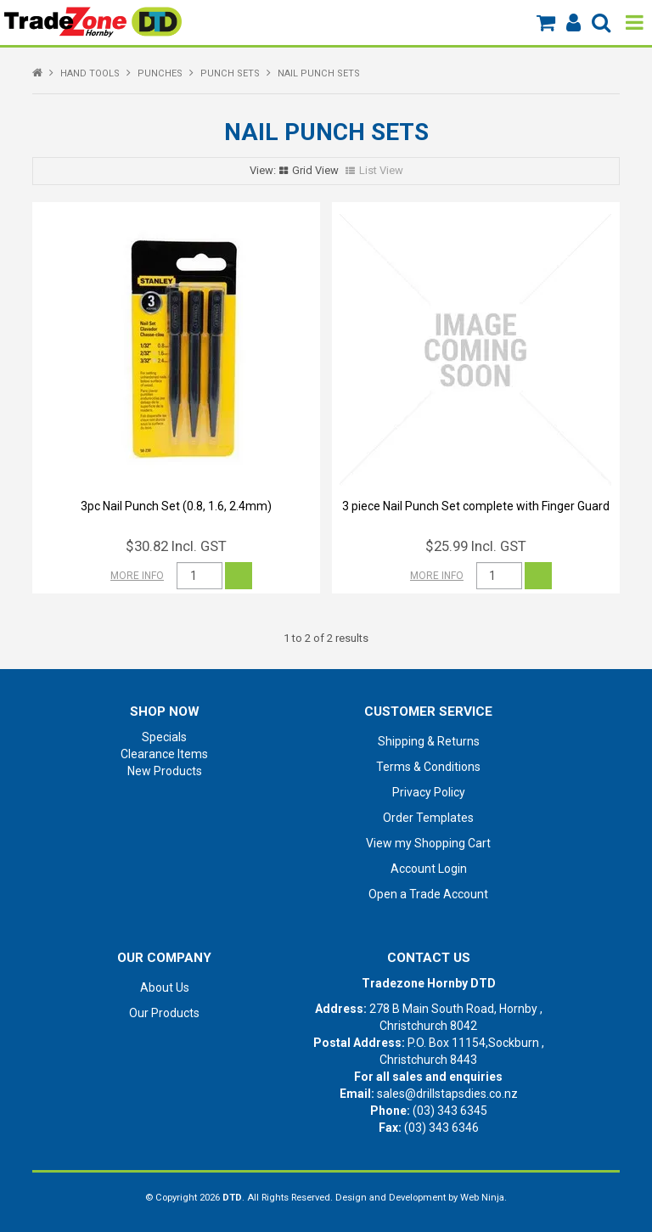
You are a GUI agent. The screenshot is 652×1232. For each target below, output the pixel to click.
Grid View (315, 170)
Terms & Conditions (428, 767)
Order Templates (428, 817)
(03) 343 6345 (450, 1110)
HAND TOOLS (90, 73)
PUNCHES (160, 73)
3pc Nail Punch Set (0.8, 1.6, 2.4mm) (176, 506)
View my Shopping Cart (428, 843)
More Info (137, 576)
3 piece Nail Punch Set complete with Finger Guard (476, 506)
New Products (164, 771)
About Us (164, 987)
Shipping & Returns (429, 741)
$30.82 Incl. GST (176, 545)
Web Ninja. (483, 1197)
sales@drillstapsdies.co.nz (447, 1093)
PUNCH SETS (230, 73)
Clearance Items (164, 754)
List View (381, 170)
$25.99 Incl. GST (475, 545)
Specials (164, 737)
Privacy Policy (428, 792)
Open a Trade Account (428, 894)
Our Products (164, 1013)
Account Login (429, 868)
